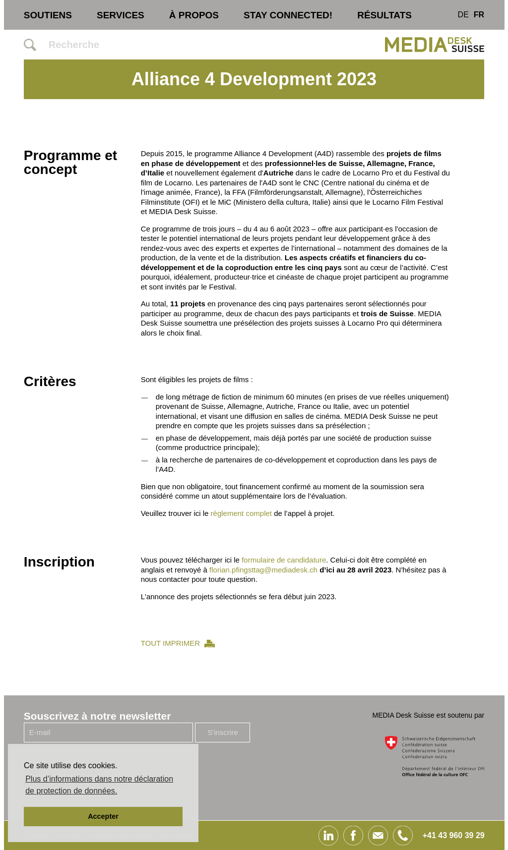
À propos (194, 15)
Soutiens (48, 15)
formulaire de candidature (284, 560)
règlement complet (241, 513)
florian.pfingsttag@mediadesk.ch (263, 570)
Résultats (384, 15)
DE (463, 14)
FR (479, 14)
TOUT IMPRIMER (170, 643)
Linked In (328, 836)
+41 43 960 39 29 (454, 835)
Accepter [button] (103, 816)
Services (120, 15)
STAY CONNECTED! (288, 15)
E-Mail (378, 836)
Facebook (353, 836)
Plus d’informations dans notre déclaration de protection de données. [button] (99, 785)
